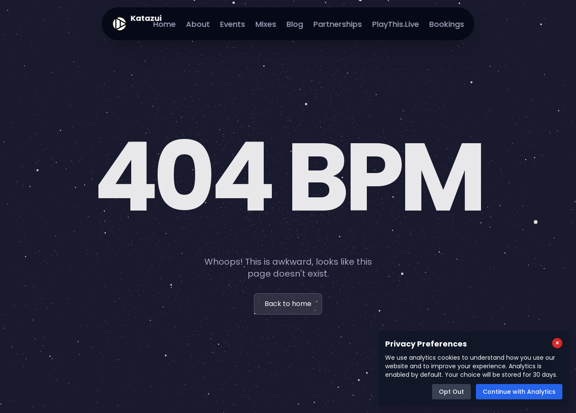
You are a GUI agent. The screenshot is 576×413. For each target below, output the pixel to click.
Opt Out (451, 391)
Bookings (446, 24)
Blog (295, 24)
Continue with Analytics (519, 391)
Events (232, 24)
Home (164, 24)
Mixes (266, 24)
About (198, 24)
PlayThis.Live (395, 24)
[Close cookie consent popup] (557, 343)
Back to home (288, 304)
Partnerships (338, 24)
